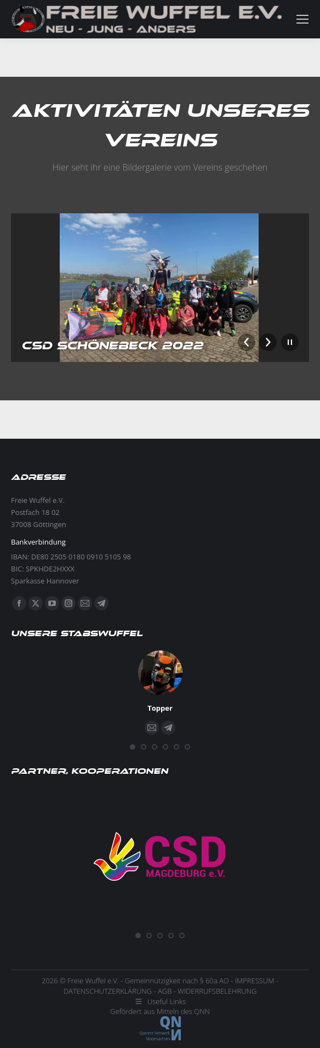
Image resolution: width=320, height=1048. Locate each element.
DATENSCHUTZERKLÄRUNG (108, 991)
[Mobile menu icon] (302, 19)
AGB (165, 991)
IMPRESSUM (255, 980)
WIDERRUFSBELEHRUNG (217, 991)
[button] (132, 747)
